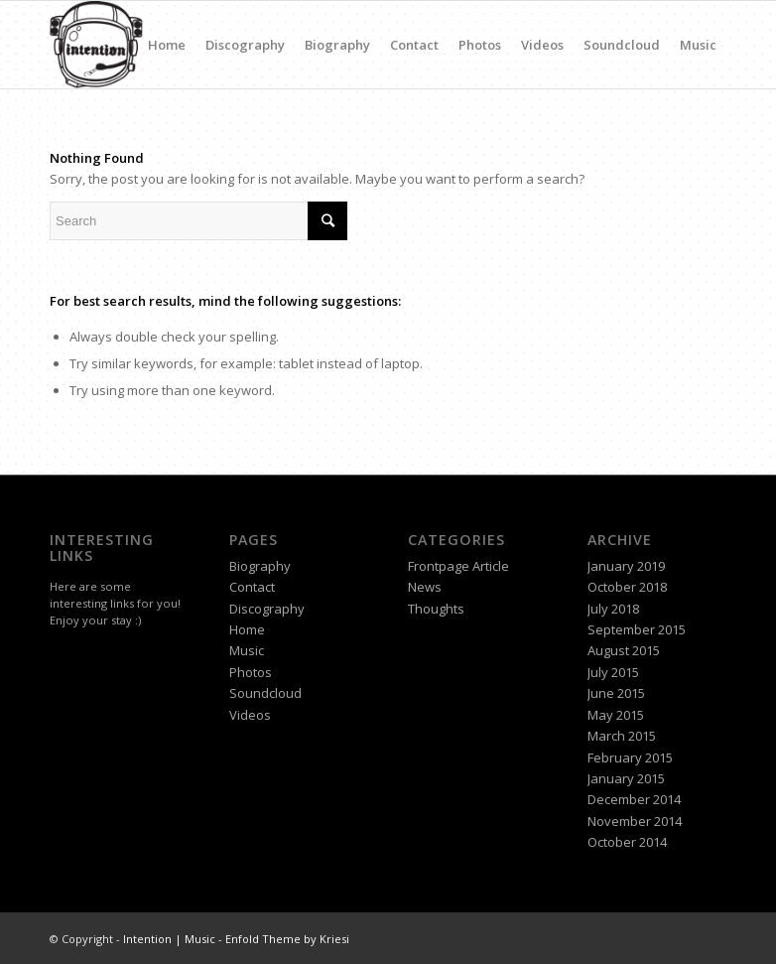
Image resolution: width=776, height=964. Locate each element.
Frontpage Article (458, 566)
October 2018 (627, 587)
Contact (414, 45)
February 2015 (630, 757)
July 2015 (613, 672)
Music (698, 45)
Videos (542, 45)
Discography (245, 45)
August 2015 (623, 650)
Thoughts (436, 609)
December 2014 (634, 799)
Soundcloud (621, 45)
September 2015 (636, 629)
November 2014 (634, 821)
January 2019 (626, 566)
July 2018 (613, 609)
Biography (337, 45)
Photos (479, 45)
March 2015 (621, 736)
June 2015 (616, 693)
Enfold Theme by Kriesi (287, 938)
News (425, 587)
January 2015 (626, 778)
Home (167, 45)
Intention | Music (169, 938)
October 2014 (627, 842)
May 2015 (615, 715)
